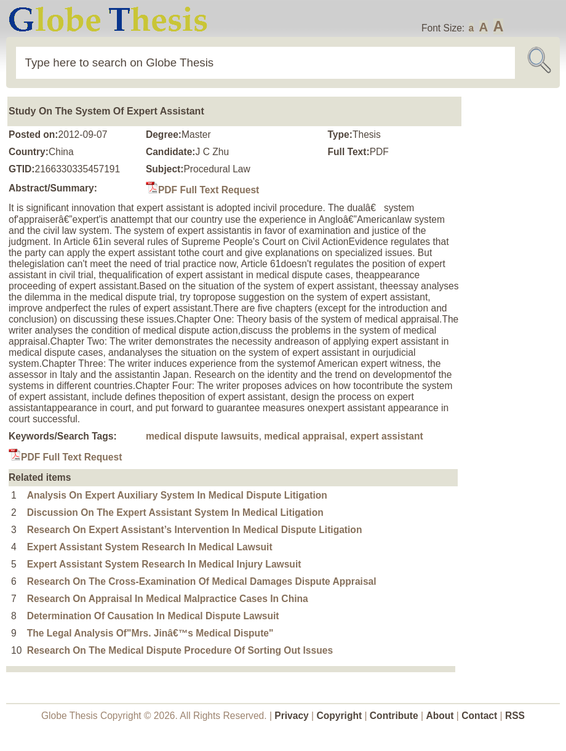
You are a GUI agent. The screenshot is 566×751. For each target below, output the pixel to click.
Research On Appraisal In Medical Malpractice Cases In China (167, 598)
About (439, 715)
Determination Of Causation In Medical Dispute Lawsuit (153, 616)
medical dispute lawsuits (202, 436)
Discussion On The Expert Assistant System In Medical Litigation (175, 512)
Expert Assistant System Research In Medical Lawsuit (150, 547)
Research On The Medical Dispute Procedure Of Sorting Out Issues (180, 650)
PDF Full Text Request (202, 190)
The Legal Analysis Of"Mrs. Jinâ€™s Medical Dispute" (150, 633)
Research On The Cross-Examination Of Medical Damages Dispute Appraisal (202, 581)
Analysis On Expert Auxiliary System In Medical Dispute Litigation (177, 495)
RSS (515, 715)
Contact (480, 715)
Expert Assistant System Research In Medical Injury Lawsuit (164, 564)
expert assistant (386, 436)
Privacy (291, 715)
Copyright (339, 715)
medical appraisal (304, 436)
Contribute (394, 715)
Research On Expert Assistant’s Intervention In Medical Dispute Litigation (194, 529)
